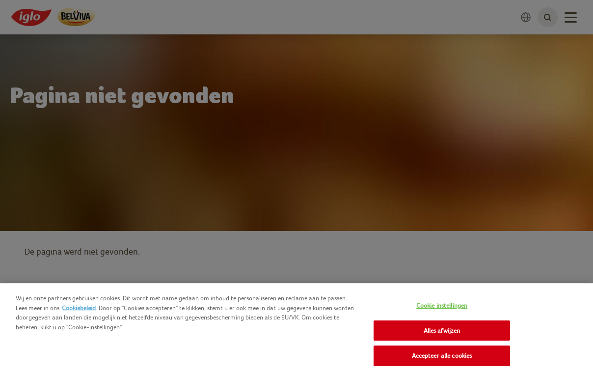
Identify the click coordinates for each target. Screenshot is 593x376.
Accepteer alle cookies (442, 355)
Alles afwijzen (442, 330)
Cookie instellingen (441, 305)
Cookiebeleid (79, 308)
